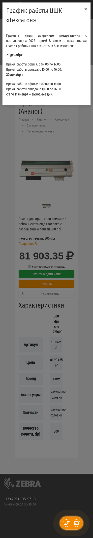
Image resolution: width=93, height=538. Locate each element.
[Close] (85, 9)
